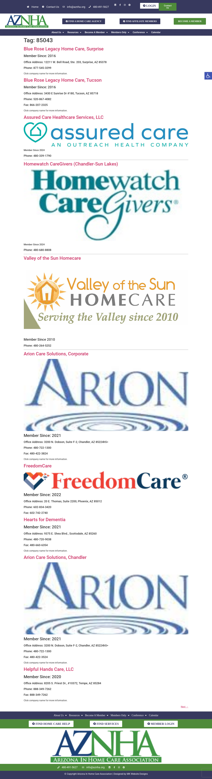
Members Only (120, 32)
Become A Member (96, 32)
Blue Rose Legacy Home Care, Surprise (64, 49)
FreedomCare (38, 466)
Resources (74, 32)
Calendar (156, 32)
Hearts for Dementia (44, 519)
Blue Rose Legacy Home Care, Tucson (63, 80)
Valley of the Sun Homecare (52, 258)
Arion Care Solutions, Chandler (55, 557)
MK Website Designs (137, 773)
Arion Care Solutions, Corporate (56, 354)
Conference (140, 32)
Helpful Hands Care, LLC (49, 669)
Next (184, 707)
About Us (58, 32)
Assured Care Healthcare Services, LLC (64, 117)
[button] (208, 76)
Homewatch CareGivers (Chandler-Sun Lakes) (71, 164)
